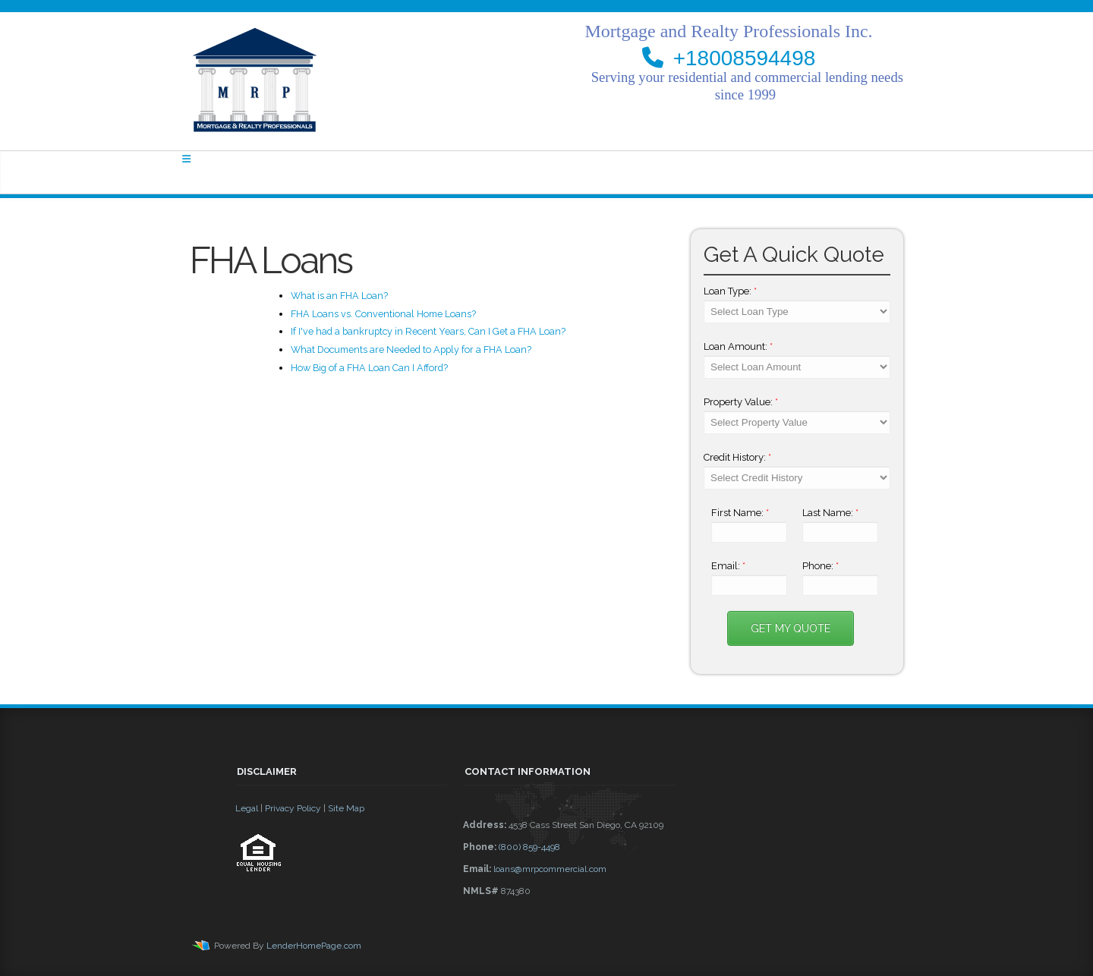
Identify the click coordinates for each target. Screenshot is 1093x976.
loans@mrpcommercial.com (549, 869)
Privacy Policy (293, 808)
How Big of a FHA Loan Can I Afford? (369, 367)
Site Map (346, 808)
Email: (728, 565)
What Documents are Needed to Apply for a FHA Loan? (411, 349)
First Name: (740, 512)
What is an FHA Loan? (339, 295)
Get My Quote (790, 628)
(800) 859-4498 (529, 847)
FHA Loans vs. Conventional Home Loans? (383, 314)
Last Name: (830, 512)
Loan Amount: (738, 346)
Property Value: (741, 402)
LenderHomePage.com (313, 945)
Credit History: (737, 457)
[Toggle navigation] (186, 159)
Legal (246, 808)
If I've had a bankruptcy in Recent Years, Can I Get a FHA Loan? (428, 331)
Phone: (820, 565)
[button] (341, 913)
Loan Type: (730, 291)
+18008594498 (744, 58)
